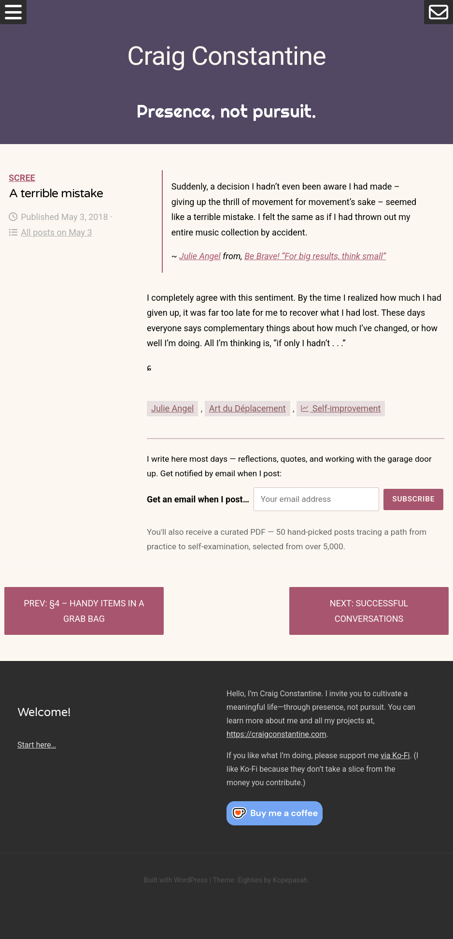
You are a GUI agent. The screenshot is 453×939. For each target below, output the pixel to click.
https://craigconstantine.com (276, 734)
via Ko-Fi (395, 755)
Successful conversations (372, 611)
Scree (22, 178)
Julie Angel (200, 256)
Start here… (36, 744)
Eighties (250, 880)
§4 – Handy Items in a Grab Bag (96, 611)
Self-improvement (341, 408)
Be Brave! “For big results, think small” (315, 256)
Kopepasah (290, 880)
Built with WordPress (175, 880)
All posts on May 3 (50, 232)
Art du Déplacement (247, 408)
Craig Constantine (226, 56)
